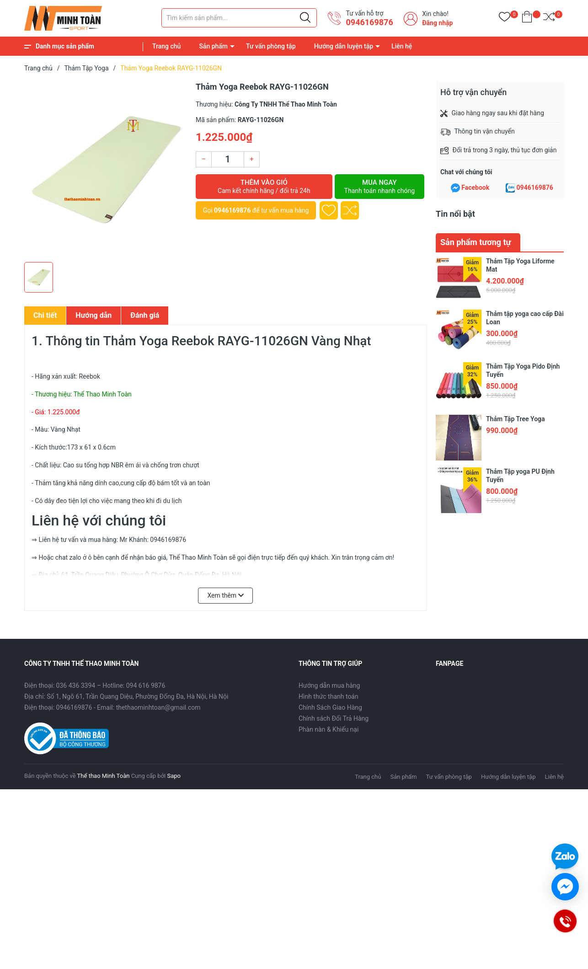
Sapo (174, 775)
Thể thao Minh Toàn (103, 775)
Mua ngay (379, 186)
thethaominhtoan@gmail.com (158, 707)
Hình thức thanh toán (328, 696)
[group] (105, 169)
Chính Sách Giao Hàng (330, 707)
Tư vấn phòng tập (271, 46)
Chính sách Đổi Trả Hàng (334, 718)
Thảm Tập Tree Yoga (515, 419)
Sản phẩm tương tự (475, 242)
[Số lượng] (228, 159)
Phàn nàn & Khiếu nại (328, 729)
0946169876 (369, 22)
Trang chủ (166, 46)
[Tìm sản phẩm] (239, 18)
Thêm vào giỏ (264, 186)
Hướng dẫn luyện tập (343, 46)
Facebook (475, 187)
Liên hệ (401, 46)
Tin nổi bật (455, 214)
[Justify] (305, 18)
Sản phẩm (213, 46)
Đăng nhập (437, 23)
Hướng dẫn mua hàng (329, 685)
